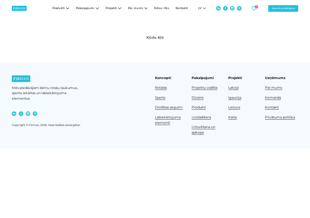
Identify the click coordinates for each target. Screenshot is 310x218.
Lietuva (234, 107)
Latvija (233, 88)
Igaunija (234, 98)
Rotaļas (161, 88)
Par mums (273, 88)
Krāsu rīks (161, 8)
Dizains (197, 98)
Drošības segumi (169, 107)
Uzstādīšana (201, 117)
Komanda (273, 98)
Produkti (199, 107)
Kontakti (182, 8)
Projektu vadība (204, 88)
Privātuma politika (280, 117)
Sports (160, 98)
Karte (232, 117)
